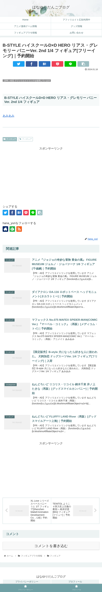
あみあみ (8, 115)
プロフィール (75, 581)
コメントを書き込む (51, 546)
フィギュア (10, 139)
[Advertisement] (51, 174)
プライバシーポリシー (26, 581)
